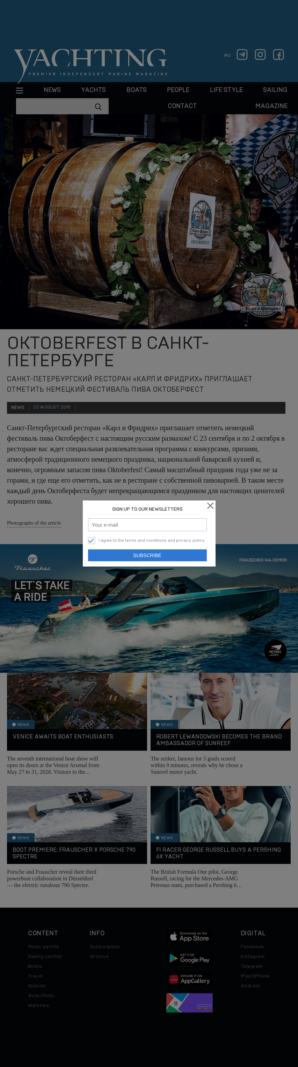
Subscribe (147, 555)
